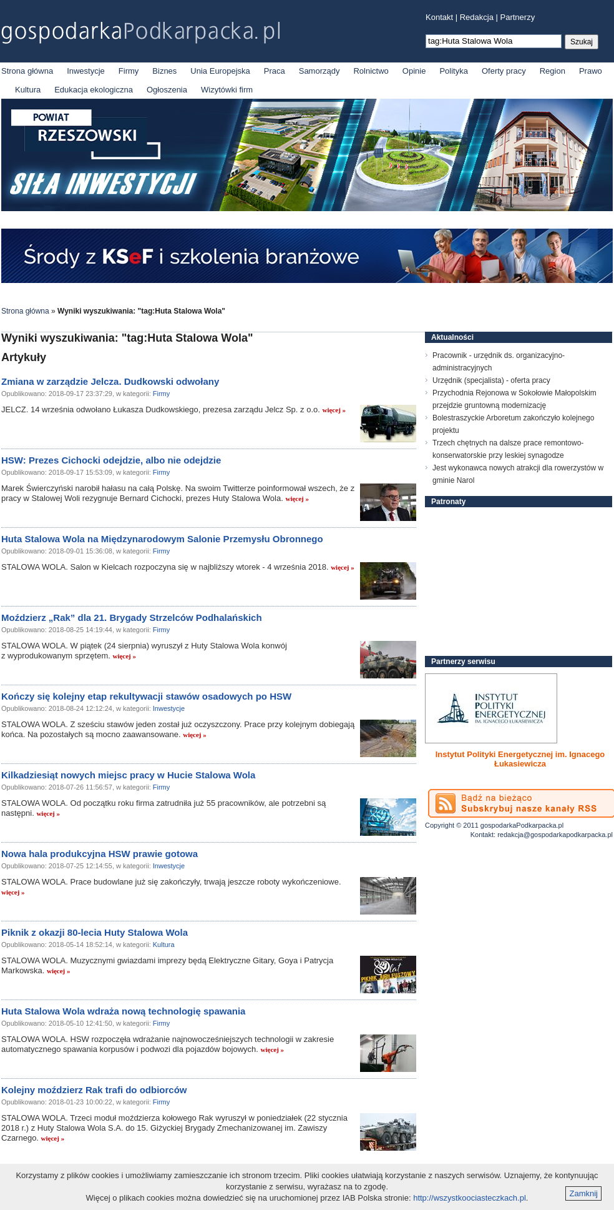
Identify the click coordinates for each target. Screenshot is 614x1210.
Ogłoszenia (167, 89)
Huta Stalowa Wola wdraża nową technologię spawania (123, 1011)
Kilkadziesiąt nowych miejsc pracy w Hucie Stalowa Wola (128, 775)
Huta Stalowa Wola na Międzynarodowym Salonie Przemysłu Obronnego (162, 538)
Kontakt (439, 17)
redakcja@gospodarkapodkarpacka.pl (555, 834)
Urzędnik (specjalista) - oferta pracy (491, 380)
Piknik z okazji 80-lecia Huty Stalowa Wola (94, 932)
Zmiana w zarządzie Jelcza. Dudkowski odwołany (110, 381)
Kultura (28, 89)
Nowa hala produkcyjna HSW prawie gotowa (99, 853)
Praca (274, 71)
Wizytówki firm (227, 89)
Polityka (453, 71)
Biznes (164, 71)
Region (552, 71)
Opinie (414, 71)
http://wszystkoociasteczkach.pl (469, 1198)
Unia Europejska (220, 71)
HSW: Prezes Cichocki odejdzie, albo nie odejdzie (111, 460)
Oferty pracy (504, 71)
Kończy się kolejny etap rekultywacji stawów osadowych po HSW (146, 696)
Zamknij (583, 1193)
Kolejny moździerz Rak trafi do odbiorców (94, 1089)
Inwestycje (86, 71)
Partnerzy (517, 17)
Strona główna (27, 71)
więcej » (334, 410)
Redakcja (477, 17)
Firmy (129, 71)
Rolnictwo (370, 71)
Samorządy (319, 71)
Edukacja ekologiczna (93, 89)
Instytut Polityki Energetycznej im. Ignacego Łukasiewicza (520, 759)
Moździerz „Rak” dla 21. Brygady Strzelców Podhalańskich (131, 617)
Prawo (590, 71)
